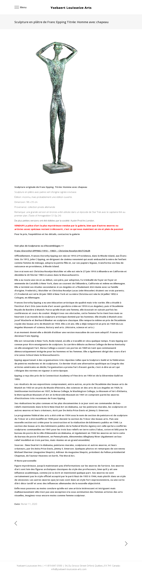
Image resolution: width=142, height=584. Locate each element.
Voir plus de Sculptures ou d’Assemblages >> (39, 245)
